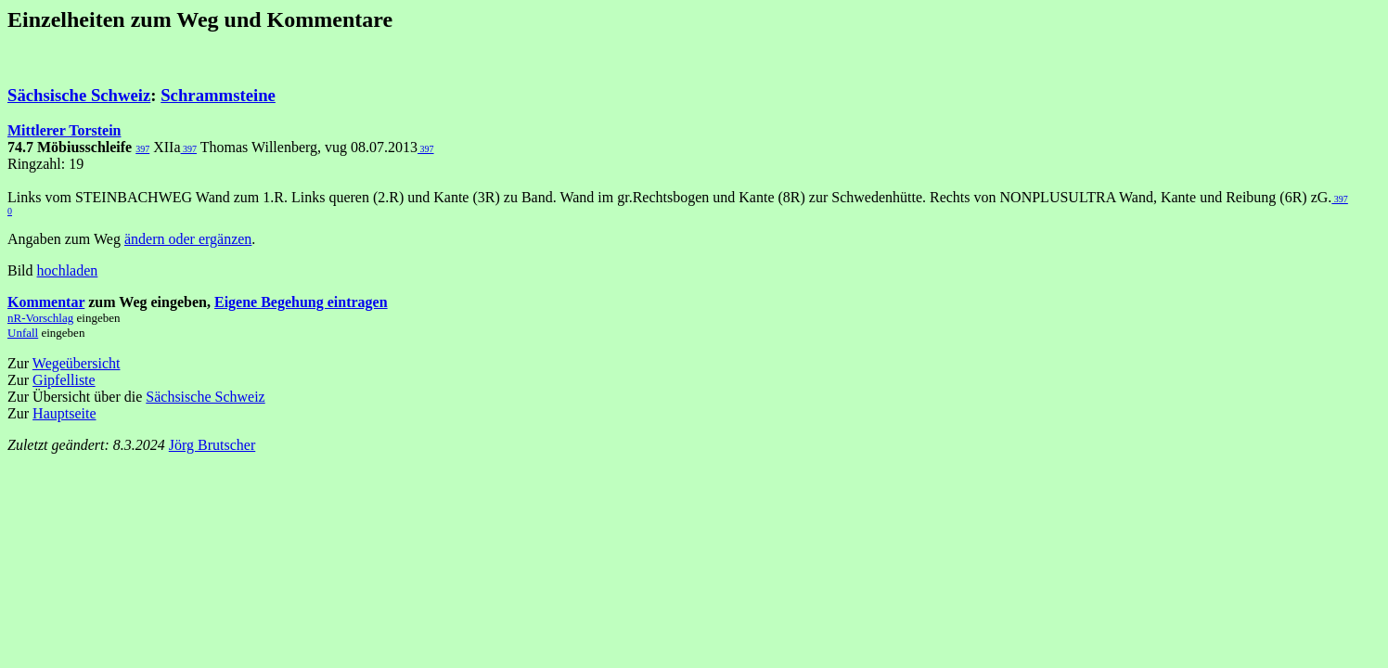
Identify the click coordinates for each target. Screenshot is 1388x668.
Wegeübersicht (76, 363)
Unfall (22, 333)
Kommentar (45, 302)
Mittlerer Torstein (64, 130)
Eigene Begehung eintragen (301, 302)
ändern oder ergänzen (187, 239)
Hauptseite (64, 413)
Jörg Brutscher (212, 445)
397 (142, 149)
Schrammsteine (218, 95)
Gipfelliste (64, 380)
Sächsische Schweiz (78, 95)
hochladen (67, 270)
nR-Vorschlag (40, 318)
